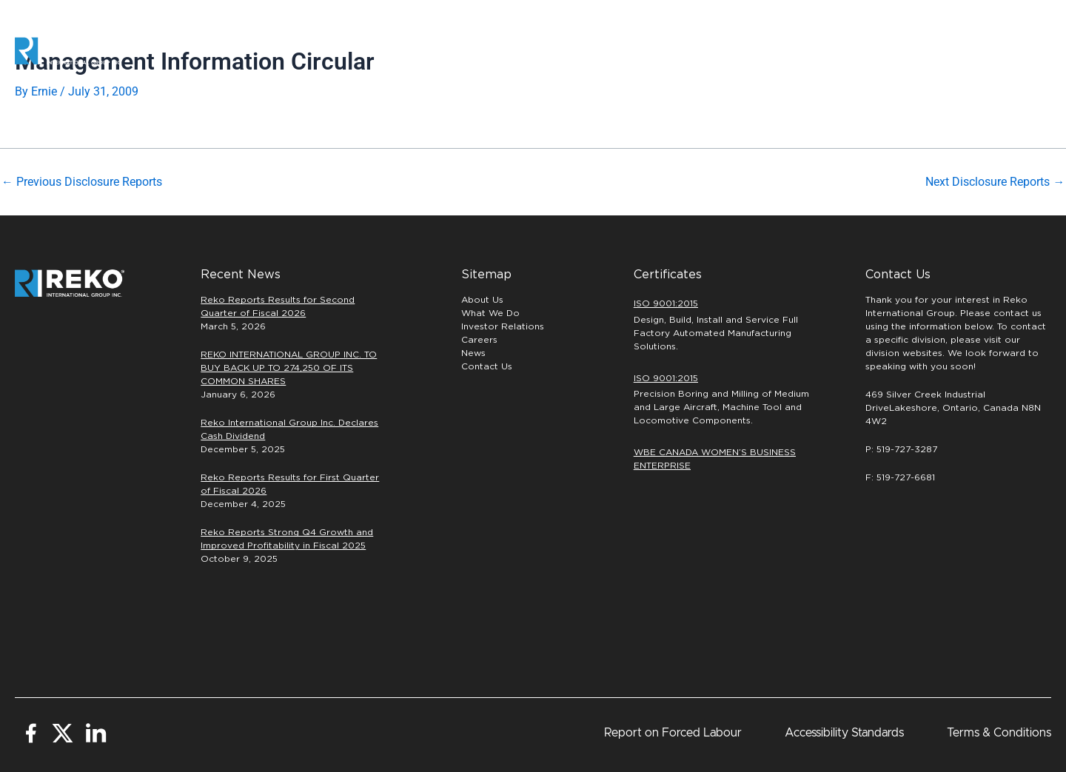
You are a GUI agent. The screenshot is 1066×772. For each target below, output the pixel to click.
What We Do (490, 313)
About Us (482, 299)
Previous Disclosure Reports (81, 182)
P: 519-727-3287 (901, 449)
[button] (1003, 51)
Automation (568, 50)
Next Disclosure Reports (995, 182)
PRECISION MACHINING (685, 50)
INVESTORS (890, 50)
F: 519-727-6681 (900, 477)
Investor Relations (502, 326)
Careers (802, 51)
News (473, 353)
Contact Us (486, 366)
